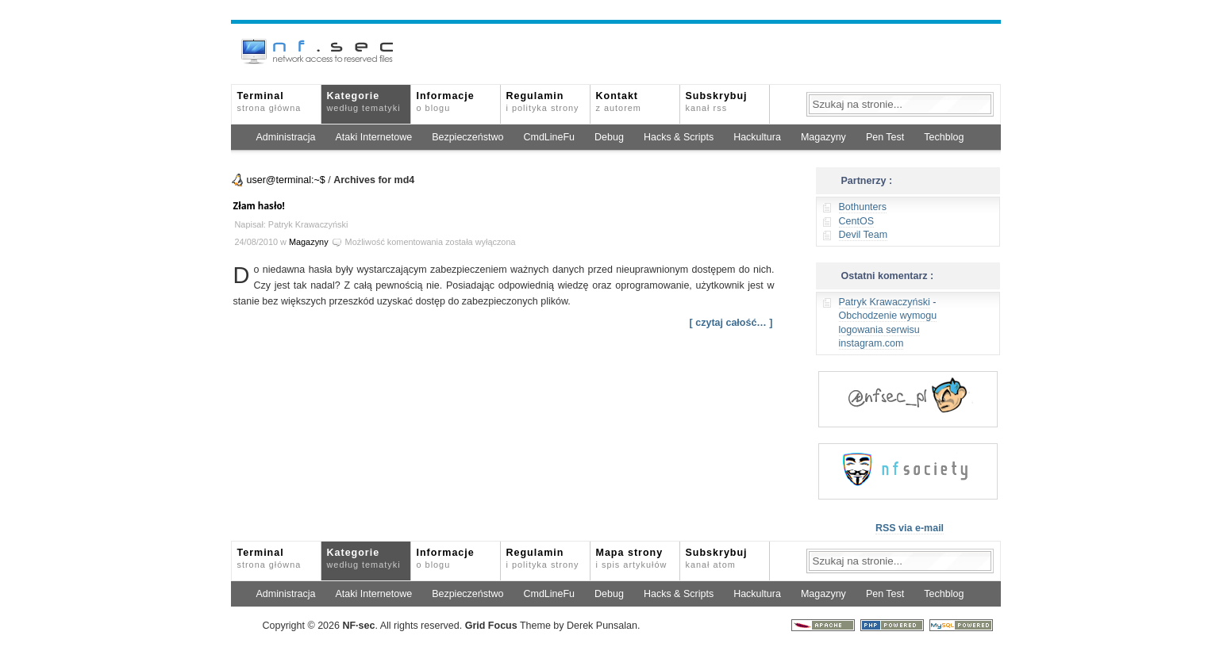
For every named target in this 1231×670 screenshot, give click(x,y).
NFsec (358, 625)
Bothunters (863, 206)
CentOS (856, 221)
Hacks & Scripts (679, 137)
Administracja (286, 137)
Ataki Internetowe (374, 137)
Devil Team (863, 234)
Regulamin (542, 101)
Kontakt (618, 101)
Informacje (446, 101)
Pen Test (885, 137)
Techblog (944, 137)
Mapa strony (631, 558)
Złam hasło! (259, 206)
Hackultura (757, 137)
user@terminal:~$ (286, 180)
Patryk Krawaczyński (884, 302)
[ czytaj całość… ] (731, 322)
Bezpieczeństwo (467, 137)
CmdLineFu (549, 137)
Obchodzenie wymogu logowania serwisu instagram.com (888, 329)
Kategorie (364, 101)
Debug (609, 137)
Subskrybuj (717, 101)
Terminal (269, 101)
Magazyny (823, 137)
